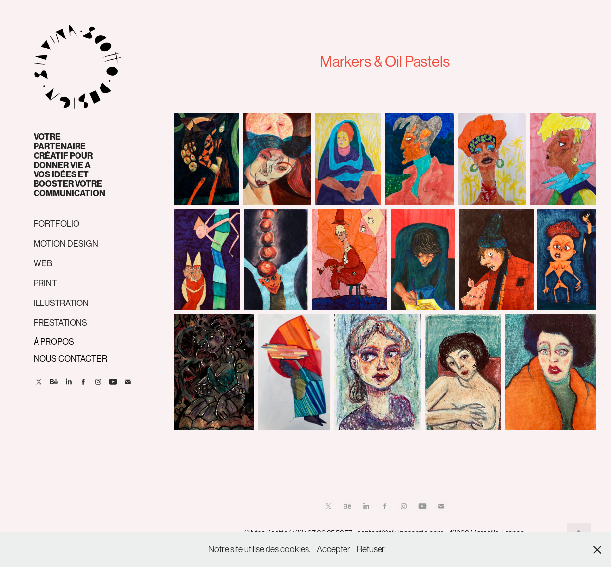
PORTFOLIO (56, 224)
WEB (43, 263)
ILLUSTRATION (61, 303)
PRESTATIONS (60, 323)
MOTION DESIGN (66, 244)
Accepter (333, 549)
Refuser (371, 549)
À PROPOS (54, 342)
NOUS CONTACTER (70, 359)
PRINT (45, 283)
